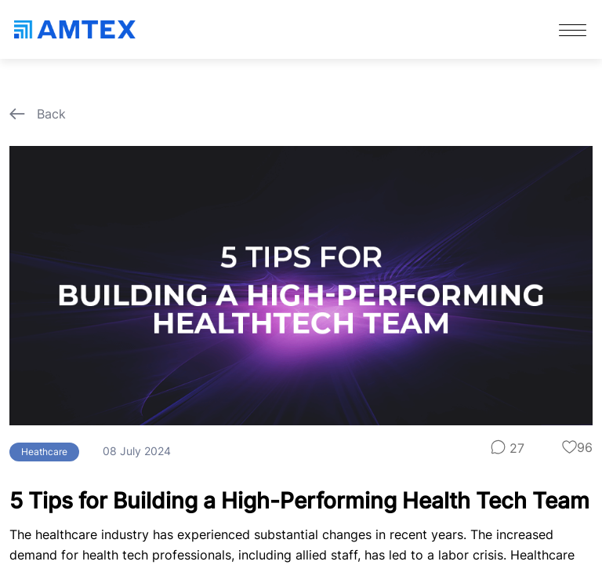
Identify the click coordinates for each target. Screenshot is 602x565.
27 (507, 448)
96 (577, 447)
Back (37, 114)
